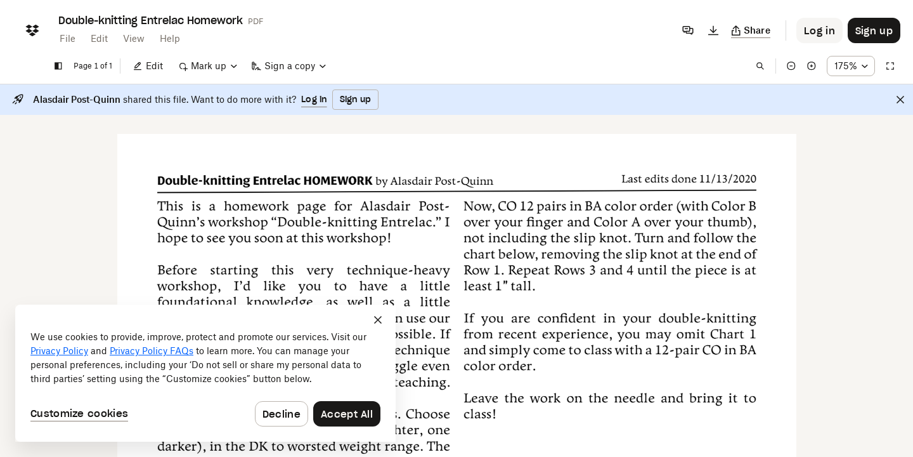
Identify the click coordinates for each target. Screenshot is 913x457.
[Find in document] (760, 66)
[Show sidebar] (58, 66)
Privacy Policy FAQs (151, 350)
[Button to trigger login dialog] (819, 30)
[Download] (713, 30)
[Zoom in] (811, 66)
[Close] (900, 99)
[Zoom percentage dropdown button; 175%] (851, 66)
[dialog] (205, 373)
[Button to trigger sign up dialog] (874, 30)
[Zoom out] (791, 66)
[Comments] (688, 30)
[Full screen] (890, 66)
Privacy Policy (59, 350)
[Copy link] (751, 30)
